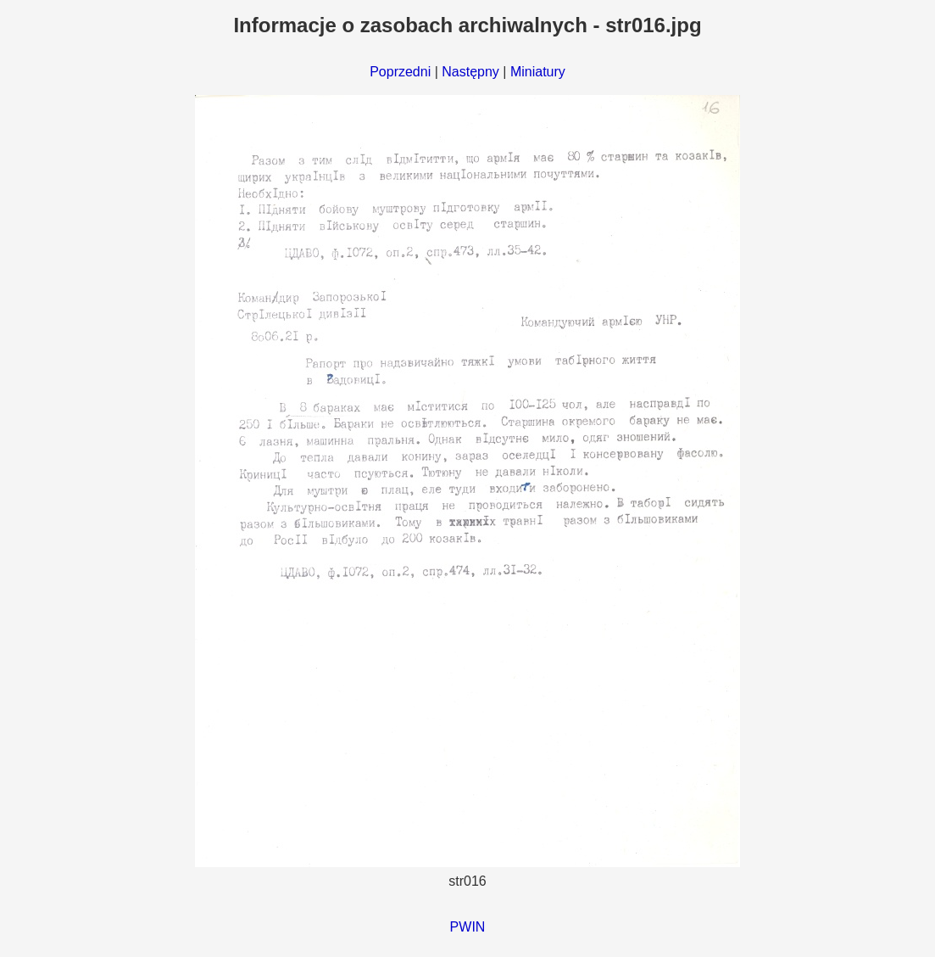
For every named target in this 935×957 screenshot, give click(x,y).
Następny (470, 71)
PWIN (468, 927)
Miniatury (537, 71)
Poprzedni (400, 71)
